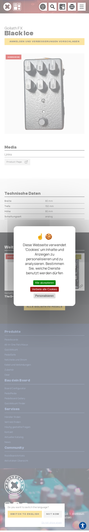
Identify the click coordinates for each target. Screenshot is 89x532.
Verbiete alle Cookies (44, 289)
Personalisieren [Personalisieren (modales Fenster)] (44, 295)
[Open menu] (82, 7)
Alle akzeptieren (44, 282)
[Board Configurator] (62, 7)
